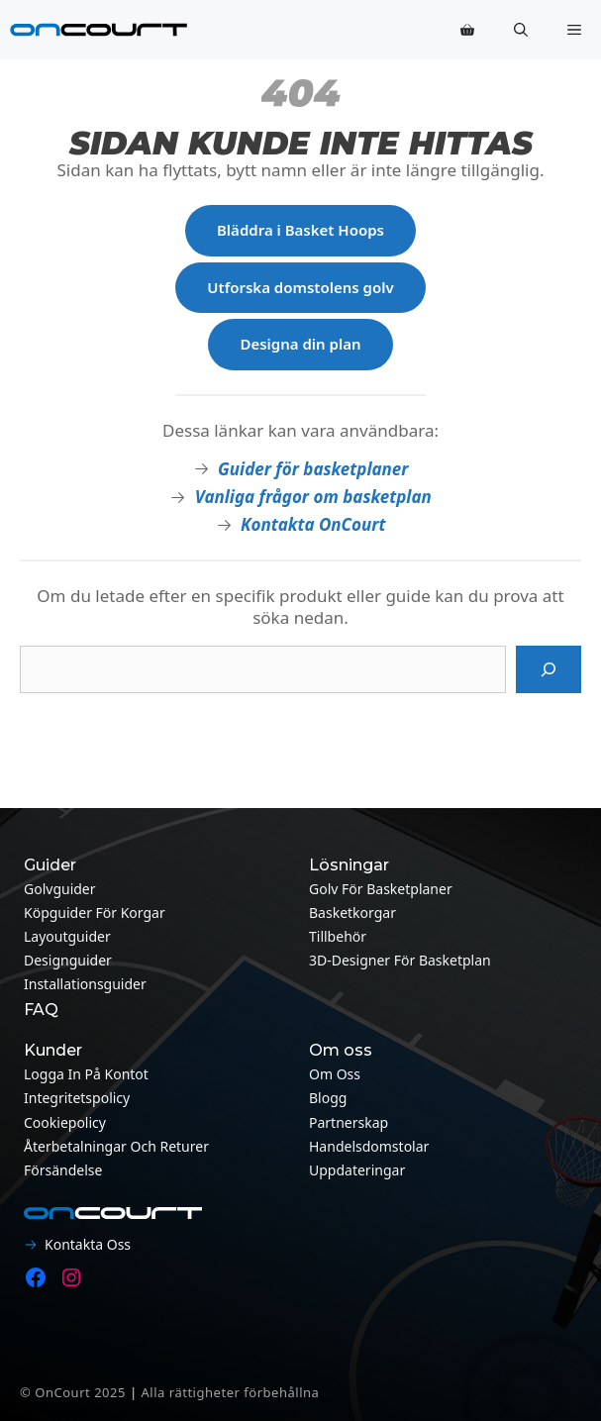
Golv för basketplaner (380, 888)
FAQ (41, 1009)
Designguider (68, 960)
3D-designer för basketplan (400, 960)
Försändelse (63, 1170)
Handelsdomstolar (369, 1146)
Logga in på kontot (86, 1074)
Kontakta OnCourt (313, 524)
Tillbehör (337, 936)
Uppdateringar (357, 1170)
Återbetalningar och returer (116, 1146)
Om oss (334, 1074)
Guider (50, 865)
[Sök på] (548, 669)
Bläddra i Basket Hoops (300, 230)
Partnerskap (348, 1122)
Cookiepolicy (65, 1122)
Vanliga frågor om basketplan (313, 496)
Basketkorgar (352, 912)
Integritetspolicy (77, 1097)
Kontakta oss (88, 1244)
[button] (521, 29)
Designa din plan (300, 344)
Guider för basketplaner (313, 468)
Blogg (328, 1097)
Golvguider (60, 888)
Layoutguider (67, 936)
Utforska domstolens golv (300, 287)
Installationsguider (85, 983)
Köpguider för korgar (94, 912)
